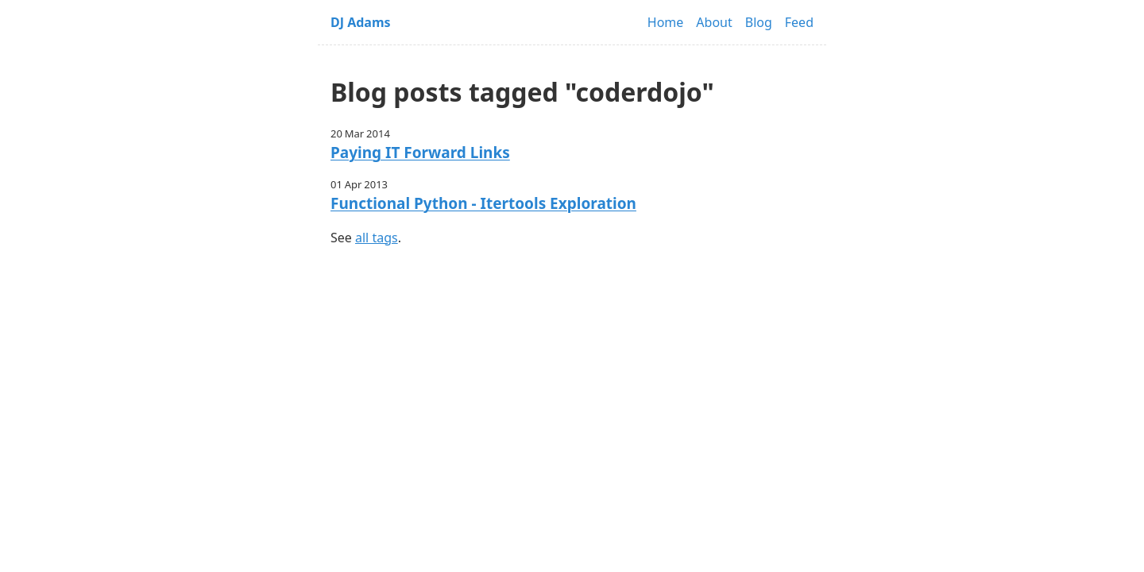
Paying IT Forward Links (420, 152)
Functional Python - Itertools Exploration (483, 203)
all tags (376, 237)
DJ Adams (360, 22)
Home (665, 22)
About (714, 22)
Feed (799, 22)
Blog (758, 22)
